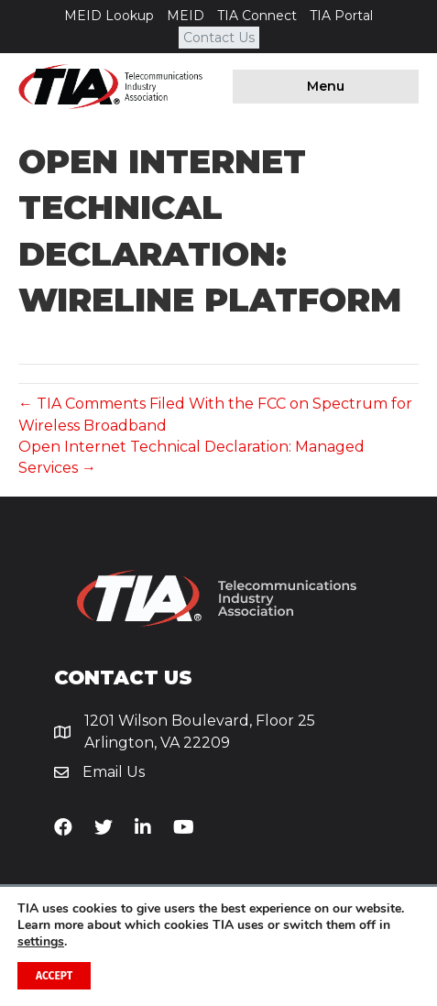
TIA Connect (257, 15)
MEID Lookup (109, 15)
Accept (54, 975)
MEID (185, 15)
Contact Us (219, 37)
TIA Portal (341, 15)
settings (40, 942)
